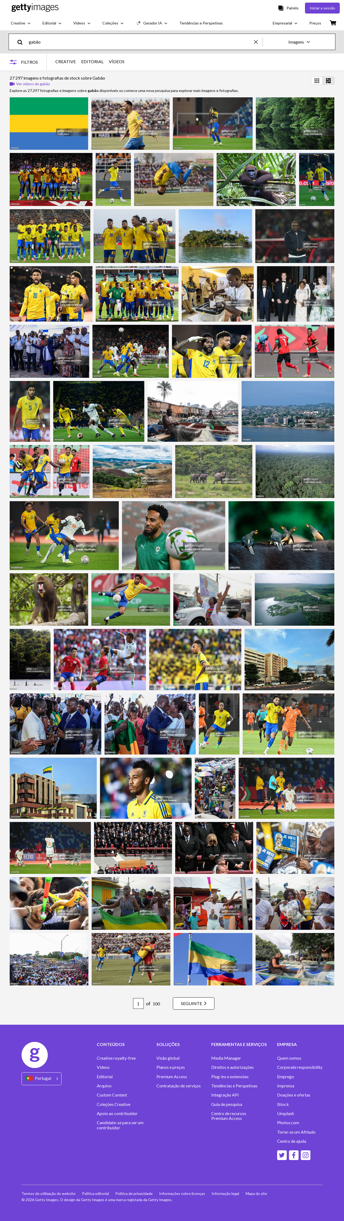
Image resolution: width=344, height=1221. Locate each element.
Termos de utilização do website (49, 1193)
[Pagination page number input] (138, 1003)
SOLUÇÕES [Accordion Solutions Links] (168, 1044)
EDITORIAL (92, 61)
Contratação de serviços (178, 1085)
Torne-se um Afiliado (296, 1132)
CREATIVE (65, 61)
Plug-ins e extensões (230, 1076)
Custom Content (112, 1094)
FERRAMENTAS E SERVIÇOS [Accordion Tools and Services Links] (239, 1044)
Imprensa (285, 1085)
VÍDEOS (116, 61)
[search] (22, 42)
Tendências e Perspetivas (234, 1085)
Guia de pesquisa (226, 1104)
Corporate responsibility (299, 1067)
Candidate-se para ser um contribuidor (120, 1125)
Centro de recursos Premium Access (228, 1116)
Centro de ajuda (291, 1141)
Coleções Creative (113, 1104)
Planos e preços (170, 1067)
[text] (140, 41)
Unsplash (285, 1113)
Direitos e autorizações (232, 1067)
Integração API (225, 1094)
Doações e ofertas (293, 1094)
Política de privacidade (134, 1193)
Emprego (285, 1076)
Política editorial (95, 1193)
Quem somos (289, 1058)
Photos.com (288, 1122)
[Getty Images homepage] (35, 7)
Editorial (105, 1076)
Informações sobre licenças (182, 1193)
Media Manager (226, 1058)
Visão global (168, 1058)
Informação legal (225, 1193)
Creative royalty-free (116, 1058)
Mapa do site (256, 1193)
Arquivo (104, 1085)
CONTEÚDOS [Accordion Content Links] (111, 1044)
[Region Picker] (42, 1078)
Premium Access (171, 1076)
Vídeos (103, 1067)
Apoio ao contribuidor (117, 1113)
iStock (283, 1104)
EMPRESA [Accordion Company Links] (287, 1044)
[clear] (258, 42)
